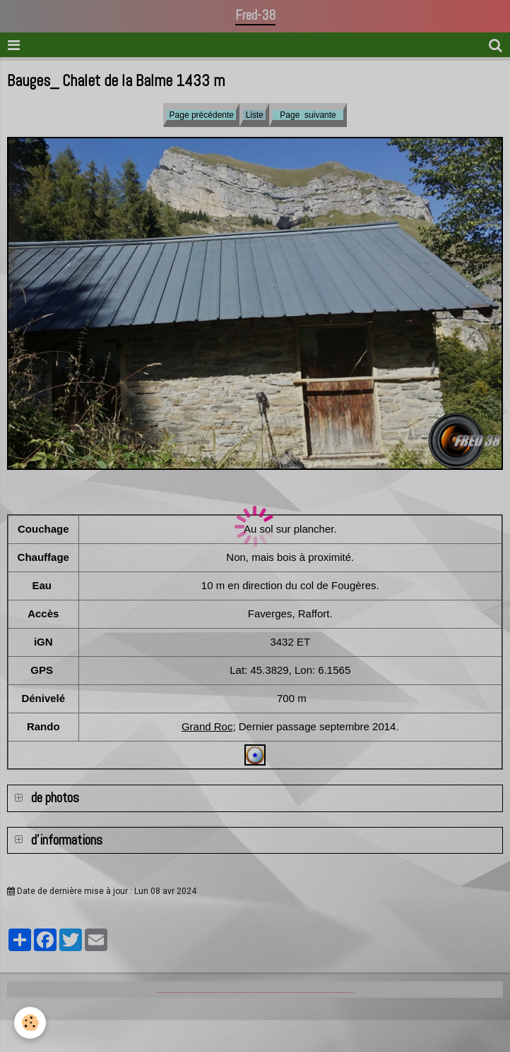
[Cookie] (30, 1023)
